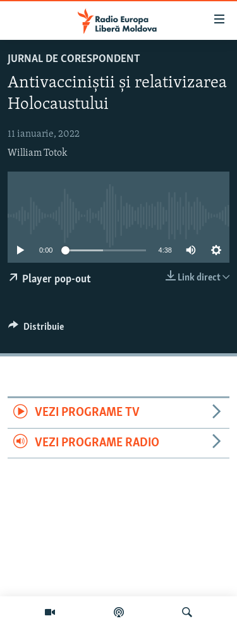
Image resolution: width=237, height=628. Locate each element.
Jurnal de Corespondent (74, 59)
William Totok (37, 153)
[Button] (36, 330)
